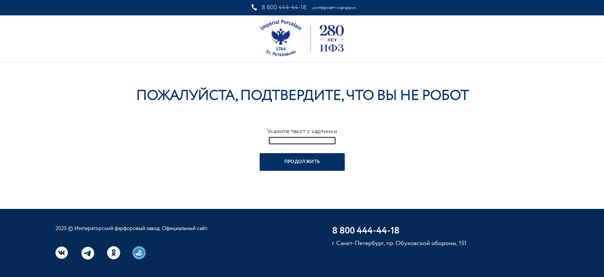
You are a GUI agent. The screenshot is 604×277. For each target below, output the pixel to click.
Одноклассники (113, 252)
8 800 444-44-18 (284, 7)
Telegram (88, 253)
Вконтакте (62, 252)
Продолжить (302, 162)
